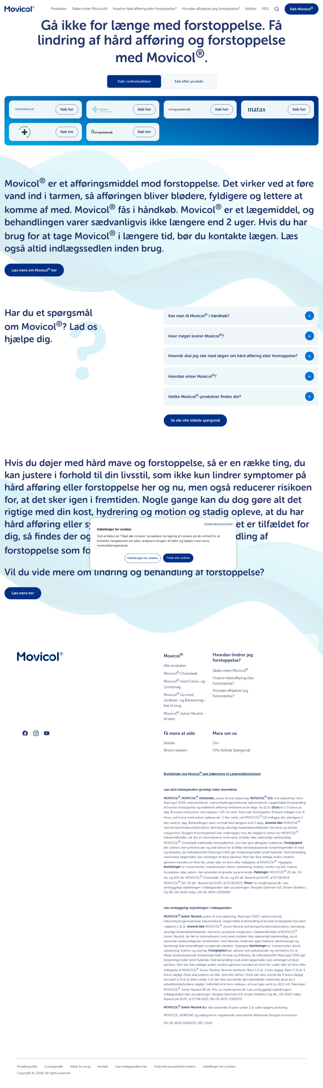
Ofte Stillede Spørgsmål (231, 750)
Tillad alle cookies (178, 557)
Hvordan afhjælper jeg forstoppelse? (211, 9)
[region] (163, 544)
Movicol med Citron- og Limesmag (184, 683)
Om (216, 743)
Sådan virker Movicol (89, 9)
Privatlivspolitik (27, 1066)
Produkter (59, 9)
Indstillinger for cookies (219, 1066)
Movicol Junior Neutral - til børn (184, 715)
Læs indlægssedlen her (131, 1066)
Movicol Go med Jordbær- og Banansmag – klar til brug (185, 700)
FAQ (265, 9)
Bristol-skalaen (175, 750)
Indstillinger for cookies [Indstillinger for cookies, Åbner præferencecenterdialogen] (142, 558)
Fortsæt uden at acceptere (218, 523)
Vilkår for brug (80, 1066)
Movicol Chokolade (181, 673)
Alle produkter (175, 665)
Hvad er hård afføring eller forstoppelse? (145, 9)
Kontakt (102, 1066)
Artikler (250, 9)
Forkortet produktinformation (175, 1066)
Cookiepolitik (53, 1066)
